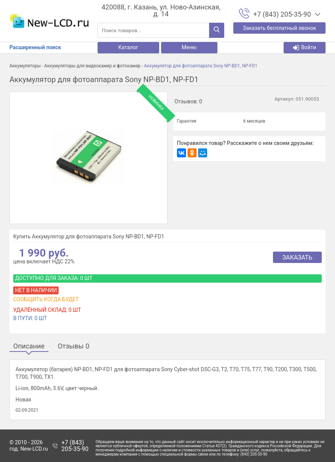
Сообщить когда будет (46, 299)
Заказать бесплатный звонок (279, 28)
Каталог (128, 47)
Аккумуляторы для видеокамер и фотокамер (92, 65)
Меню (189, 47)
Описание (29, 346)
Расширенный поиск (35, 47)
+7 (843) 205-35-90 (74, 446)
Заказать (297, 257)
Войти (304, 47)
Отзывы (74, 346)
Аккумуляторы (25, 65)
